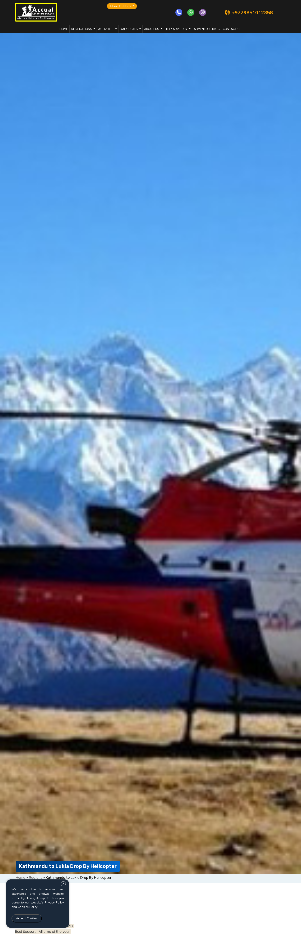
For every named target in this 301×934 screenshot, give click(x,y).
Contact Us (232, 29)
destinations (82, 29)
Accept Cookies (26, 918)
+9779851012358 (248, 12)
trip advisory (177, 29)
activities (106, 29)
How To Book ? (122, 6)
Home (64, 29)
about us (152, 29)
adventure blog (207, 29)
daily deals (129, 29)
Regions (35, 877)
